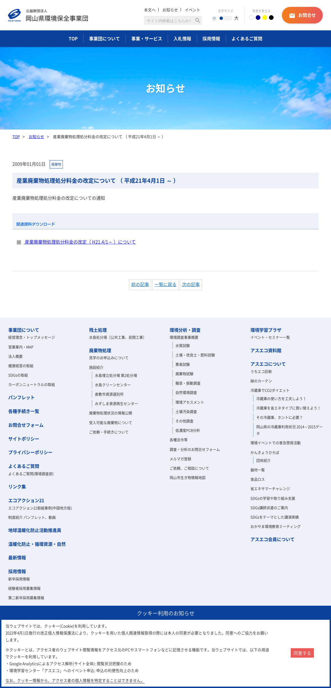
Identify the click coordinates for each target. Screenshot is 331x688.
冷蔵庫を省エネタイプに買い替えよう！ (288, 407)
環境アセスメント (189, 402)
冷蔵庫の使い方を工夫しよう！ (281, 398)
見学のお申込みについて (109, 357)
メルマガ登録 (180, 458)
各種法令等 (179, 439)
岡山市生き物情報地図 (187, 477)
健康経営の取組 (20, 365)
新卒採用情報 (19, 578)
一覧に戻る (165, 284)
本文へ (150, 9)
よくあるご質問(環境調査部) (31, 473)
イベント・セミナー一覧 (270, 337)
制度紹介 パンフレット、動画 (32, 517)
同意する (302, 653)
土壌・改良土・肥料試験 (195, 354)
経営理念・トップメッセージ (31, 337)
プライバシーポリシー (30, 452)
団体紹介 (263, 460)
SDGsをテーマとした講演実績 (274, 517)
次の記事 (191, 284)
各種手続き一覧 (23, 411)
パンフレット (21, 397)
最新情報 (17, 557)
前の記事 (140, 284)
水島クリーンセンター (113, 384)
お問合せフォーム (26, 424)
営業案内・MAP (20, 346)
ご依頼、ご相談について (189, 468)
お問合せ (302, 15)
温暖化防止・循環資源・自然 (37, 544)
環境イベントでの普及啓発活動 (275, 442)
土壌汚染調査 (186, 411)
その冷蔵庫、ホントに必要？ (279, 417)
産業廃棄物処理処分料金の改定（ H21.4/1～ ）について (80, 241)
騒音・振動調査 (188, 383)
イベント (192, 9)
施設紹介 (96, 367)
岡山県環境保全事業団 (48, 15)
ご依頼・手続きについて (109, 431)
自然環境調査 (186, 392)
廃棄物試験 (184, 373)
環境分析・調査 (185, 329)
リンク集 (17, 486)
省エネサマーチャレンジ (270, 488)
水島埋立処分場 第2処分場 (116, 375)
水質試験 (182, 345)
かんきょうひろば (264, 452)
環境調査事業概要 (184, 337)
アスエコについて (268, 363)
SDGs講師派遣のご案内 (269, 507)
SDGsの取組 (18, 375)
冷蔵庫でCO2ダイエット (270, 390)
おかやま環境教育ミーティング (275, 526)
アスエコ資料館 (265, 350)
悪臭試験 (182, 364)
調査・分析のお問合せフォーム (195, 449)
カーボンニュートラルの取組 (31, 384)
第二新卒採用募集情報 (26, 597)
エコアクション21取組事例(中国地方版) (40, 507)
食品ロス (257, 479)
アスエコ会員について (272, 539)
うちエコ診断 (261, 371)
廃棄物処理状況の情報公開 (110, 412)
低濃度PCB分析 (187, 430)
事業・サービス (146, 38)
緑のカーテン (261, 380)
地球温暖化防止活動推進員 (34, 530)
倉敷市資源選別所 (109, 394)
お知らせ (170, 9)
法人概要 (15, 356)
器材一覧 (257, 469)
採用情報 (211, 38)
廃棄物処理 (100, 350)
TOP (73, 38)
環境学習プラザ (265, 329)
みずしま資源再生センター (116, 403)
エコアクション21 (26, 500)
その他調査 (184, 420)
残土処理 (98, 329)
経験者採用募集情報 (24, 588)
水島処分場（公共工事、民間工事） (117, 337)
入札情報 (182, 38)
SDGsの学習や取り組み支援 (272, 498)
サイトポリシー (23, 438)
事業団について (104, 38)
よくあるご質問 (246, 38)
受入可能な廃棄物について (110, 422)
